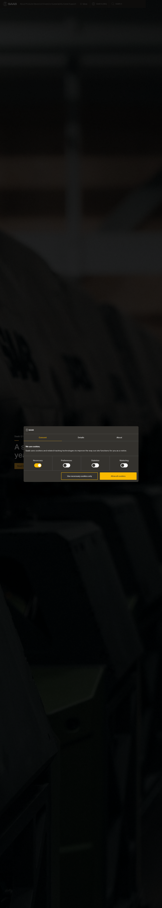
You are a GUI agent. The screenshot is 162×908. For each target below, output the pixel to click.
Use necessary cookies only (79, 476)
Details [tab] (81, 437)
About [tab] (119, 437)
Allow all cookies (118, 476)
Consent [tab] (43, 437)
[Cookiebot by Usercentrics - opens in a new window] (125, 430)
